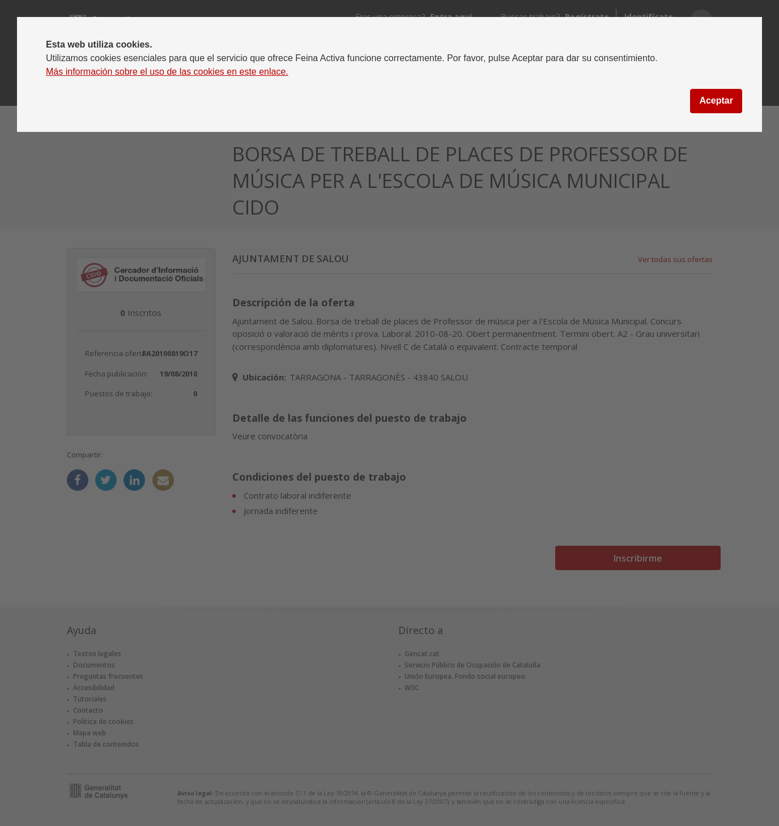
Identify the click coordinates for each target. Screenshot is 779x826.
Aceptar (716, 100)
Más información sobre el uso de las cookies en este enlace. (167, 71)
